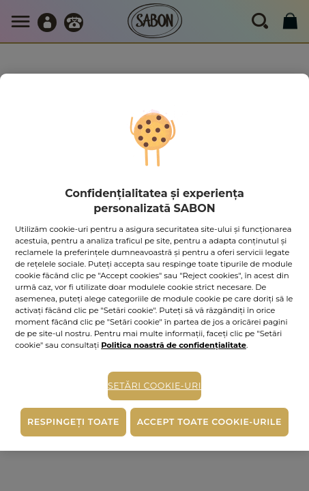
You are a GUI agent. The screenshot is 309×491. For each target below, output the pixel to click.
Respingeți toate (73, 422)
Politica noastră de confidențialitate (173, 345)
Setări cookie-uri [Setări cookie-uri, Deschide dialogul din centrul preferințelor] (154, 386)
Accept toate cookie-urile (209, 422)
